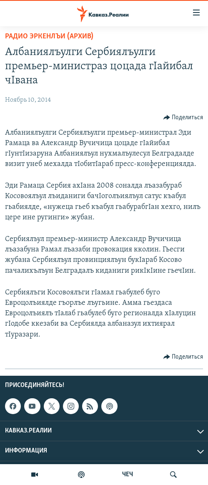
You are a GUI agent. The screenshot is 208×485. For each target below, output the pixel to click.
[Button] (183, 117)
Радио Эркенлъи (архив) (49, 36)
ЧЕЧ (127, 474)
